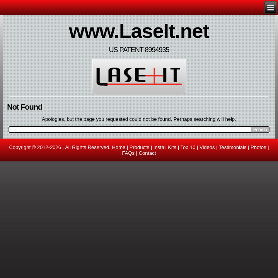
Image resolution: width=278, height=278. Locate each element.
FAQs (128, 153)
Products (139, 147)
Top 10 (187, 147)
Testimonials (233, 147)
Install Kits (164, 147)
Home (119, 147)
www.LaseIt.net (139, 31)
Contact (147, 153)
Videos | (209, 147)
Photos (258, 147)
